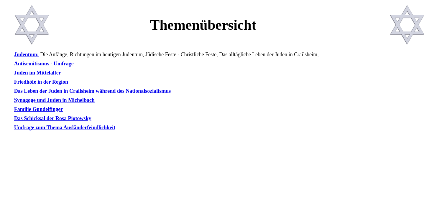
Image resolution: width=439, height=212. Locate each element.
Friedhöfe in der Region (41, 82)
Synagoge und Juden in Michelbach (54, 100)
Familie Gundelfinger (38, 109)
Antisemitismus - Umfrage (44, 64)
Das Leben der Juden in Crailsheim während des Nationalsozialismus (92, 91)
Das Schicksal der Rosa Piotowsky (52, 118)
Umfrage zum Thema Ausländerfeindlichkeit (64, 127)
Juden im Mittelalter (37, 73)
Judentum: (26, 54)
